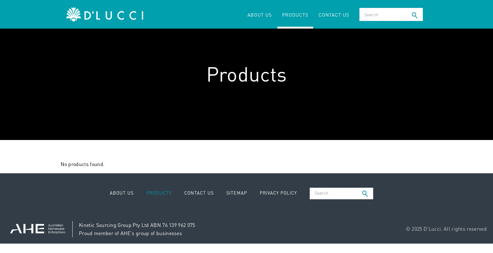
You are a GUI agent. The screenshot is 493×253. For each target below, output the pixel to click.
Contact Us (334, 15)
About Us (259, 15)
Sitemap (236, 193)
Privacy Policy (278, 193)
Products (295, 15)
